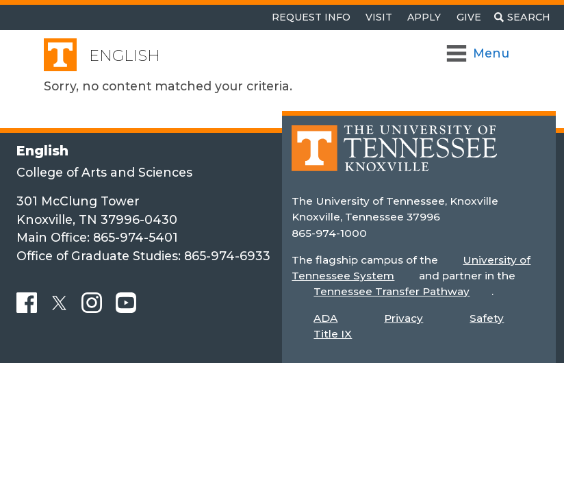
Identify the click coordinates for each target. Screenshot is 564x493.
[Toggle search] (522, 17)
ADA (325, 318)
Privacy (403, 318)
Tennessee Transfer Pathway (391, 291)
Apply (424, 17)
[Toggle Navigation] (478, 53)
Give (469, 17)
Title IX (332, 333)
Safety (487, 318)
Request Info (311, 17)
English (124, 56)
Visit (379, 17)
